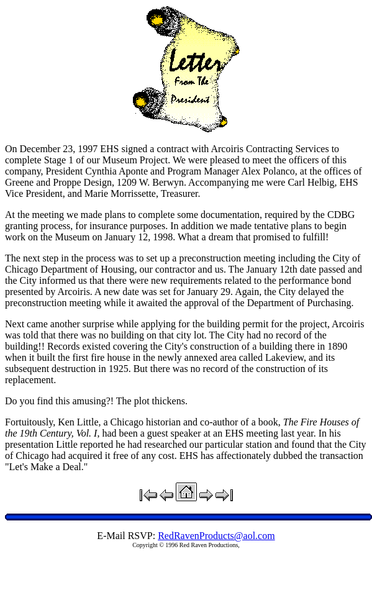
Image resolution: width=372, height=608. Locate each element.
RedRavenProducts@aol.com (216, 535)
